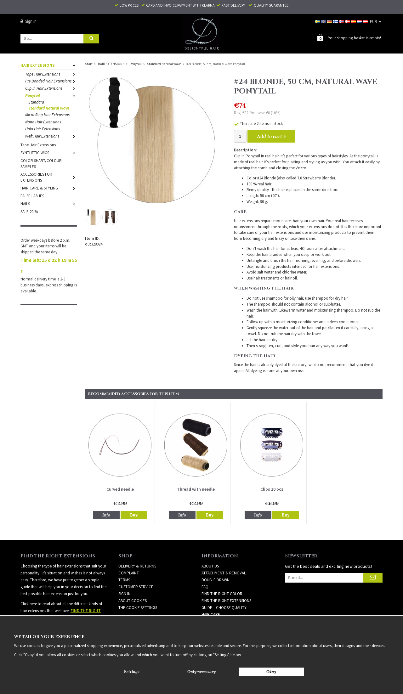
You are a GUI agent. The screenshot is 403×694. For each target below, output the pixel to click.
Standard (36, 101)
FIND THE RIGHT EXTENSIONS (226, 600)
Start (89, 63)
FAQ (205, 586)
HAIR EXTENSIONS (48, 65)
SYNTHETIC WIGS (48, 152)
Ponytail (51, 95)
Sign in (28, 21)
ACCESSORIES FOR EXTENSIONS (48, 177)
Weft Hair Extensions (51, 135)
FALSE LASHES (32, 195)
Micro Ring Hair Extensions (47, 114)
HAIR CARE (211, 614)
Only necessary (201, 671)
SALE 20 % (29, 211)
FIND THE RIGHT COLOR (222, 593)
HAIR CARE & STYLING (48, 187)
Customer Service (135, 586)
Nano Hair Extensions (43, 121)
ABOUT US (210, 565)
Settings (131, 671)
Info (106, 514)
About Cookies (132, 600)
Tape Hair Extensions (51, 73)
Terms (124, 579)
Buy (134, 514)
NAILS (48, 203)
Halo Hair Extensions (42, 128)
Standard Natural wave (48, 107)
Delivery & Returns (137, 565)
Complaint (128, 572)
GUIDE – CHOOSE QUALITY (224, 607)
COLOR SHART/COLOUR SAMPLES (41, 163)
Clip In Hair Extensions (51, 88)
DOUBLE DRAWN (216, 579)
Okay (271, 671)
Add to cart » (271, 136)
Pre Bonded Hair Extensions (51, 80)
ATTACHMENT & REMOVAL (224, 572)
